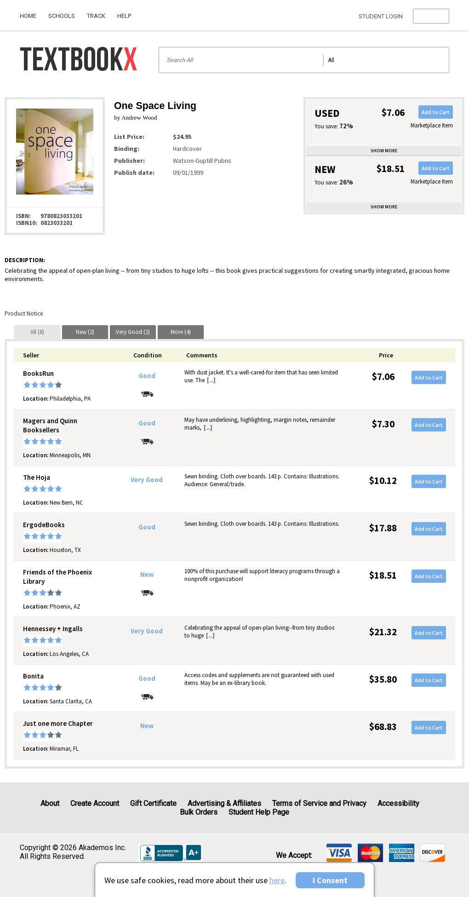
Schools (61, 15)
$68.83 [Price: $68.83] (383, 726)
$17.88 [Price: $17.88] (383, 528)
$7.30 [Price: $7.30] (383, 424)
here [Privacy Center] (277, 880)
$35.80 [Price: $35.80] (383, 679)
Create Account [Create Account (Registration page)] (94, 803)
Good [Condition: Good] (146, 376)
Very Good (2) (133, 332)
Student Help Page (259, 812)
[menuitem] (31, 12)
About (49, 803)
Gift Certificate (153, 803)
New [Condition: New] (147, 574)
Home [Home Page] (28, 15)
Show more (384, 151)
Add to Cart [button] (436, 112)
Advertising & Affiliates (224, 803)
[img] (339, 853)
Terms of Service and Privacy (319, 803)
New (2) (85, 332)
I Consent (330, 880)
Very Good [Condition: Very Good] (147, 480)
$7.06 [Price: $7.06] (383, 376)
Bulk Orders (198, 812)
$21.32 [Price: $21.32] (383, 632)
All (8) (37, 332)
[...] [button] (211, 380)
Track (96, 15)
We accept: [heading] (294, 855)
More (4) (181, 332)
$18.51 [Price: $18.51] (383, 575)
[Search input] (304, 60)
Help (124, 15)
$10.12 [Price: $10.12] (383, 480)
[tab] (37, 332)
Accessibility (398, 803)
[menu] (431, 16)
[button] (431, 16)
